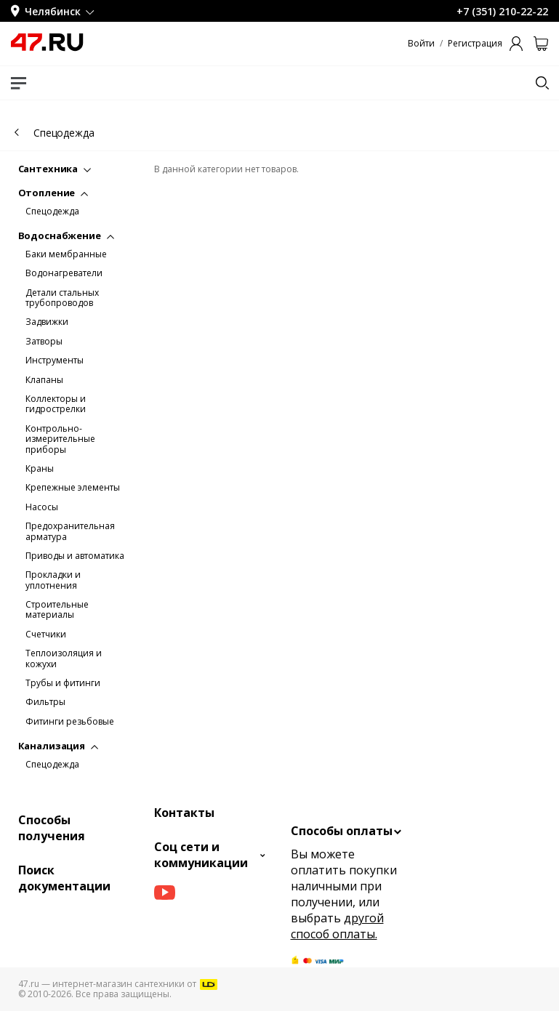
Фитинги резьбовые (69, 722)
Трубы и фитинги (62, 683)
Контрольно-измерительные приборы (60, 439)
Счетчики (45, 634)
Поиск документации (64, 878)
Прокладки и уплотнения (53, 580)
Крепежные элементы (72, 488)
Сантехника (55, 168)
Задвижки (46, 322)
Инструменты (54, 360)
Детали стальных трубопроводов (62, 298)
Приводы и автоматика (74, 556)
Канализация (58, 745)
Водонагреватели (63, 273)
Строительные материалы (57, 610)
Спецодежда (52, 211)
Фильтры (45, 702)
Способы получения (51, 828)
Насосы (41, 507)
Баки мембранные (66, 254)
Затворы (44, 342)
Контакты (184, 813)
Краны (39, 469)
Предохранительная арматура (70, 531)
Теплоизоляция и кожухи (63, 658)
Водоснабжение (66, 235)
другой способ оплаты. (337, 926)
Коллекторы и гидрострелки (55, 404)
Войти (421, 43)
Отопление (53, 192)
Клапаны (44, 380)
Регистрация (475, 43)
